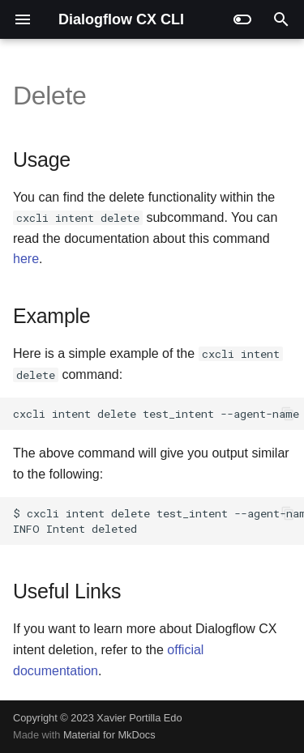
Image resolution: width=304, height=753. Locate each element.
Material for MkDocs (109, 735)
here (26, 259)
